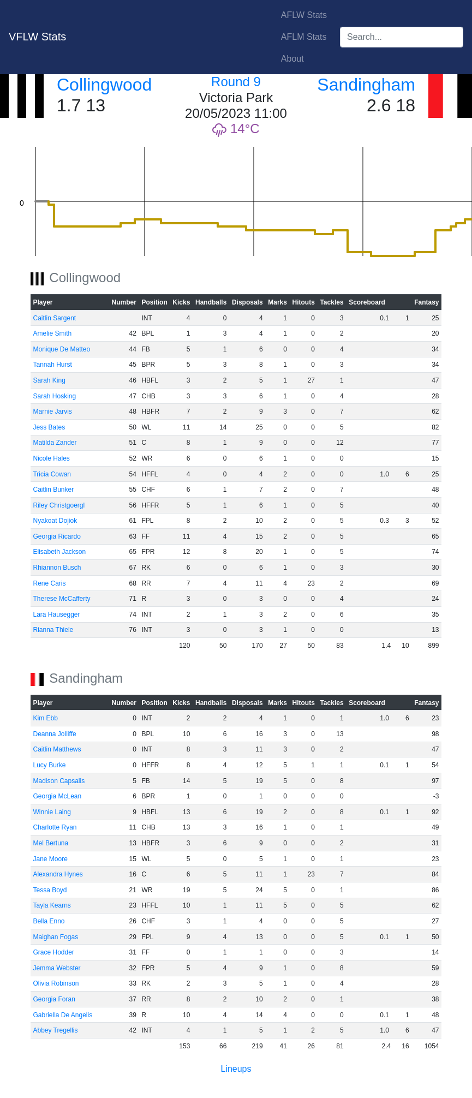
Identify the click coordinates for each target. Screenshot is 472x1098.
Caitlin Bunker (53, 489)
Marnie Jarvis (52, 411)
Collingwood (104, 84)
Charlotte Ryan (54, 827)
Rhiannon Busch (57, 567)
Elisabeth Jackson (59, 552)
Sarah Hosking (54, 396)
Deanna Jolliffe (54, 734)
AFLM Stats (304, 36)
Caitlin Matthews (57, 749)
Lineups (235, 1068)
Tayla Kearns (51, 905)
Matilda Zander (54, 442)
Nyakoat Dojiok (55, 520)
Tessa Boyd (50, 890)
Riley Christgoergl (59, 505)
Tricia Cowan (52, 474)
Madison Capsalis (59, 781)
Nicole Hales (51, 458)
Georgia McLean (57, 796)
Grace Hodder (53, 952)
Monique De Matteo (61, 349)
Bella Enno (48, 921)
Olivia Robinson (56, 983)
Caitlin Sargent (54, 318)
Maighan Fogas (55, 937)
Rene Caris (49, 583)
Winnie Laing (51, 812)
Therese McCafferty (61, 598)
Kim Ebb (45, 718)
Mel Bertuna (50, 843)
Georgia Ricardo (56, 536)
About (292, 58)
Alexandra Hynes (57, 874)
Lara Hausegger (56, 614)
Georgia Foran (54, 999)
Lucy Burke (49, 765)
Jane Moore (50, 859)
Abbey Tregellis (55, 1030)
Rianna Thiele (53, 630)
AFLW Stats (304, 15)
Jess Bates (49, 427)
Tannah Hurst (52, 364)
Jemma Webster (56, 968)
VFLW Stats (37, 37)
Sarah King (49, 380)
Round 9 (236, 81)
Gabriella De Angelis (62, 1015)
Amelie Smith (52, 333)
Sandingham (366, 84)
